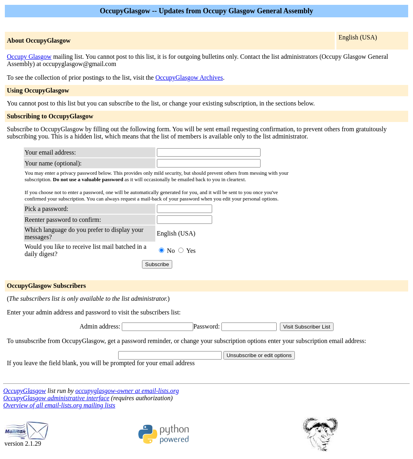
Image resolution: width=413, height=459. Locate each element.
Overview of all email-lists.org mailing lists (59, 405)
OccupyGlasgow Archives (189, 77)
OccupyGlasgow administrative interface (56, 398)
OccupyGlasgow (24, 390)
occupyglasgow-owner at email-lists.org (127, 390)
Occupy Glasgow (29, 56)
